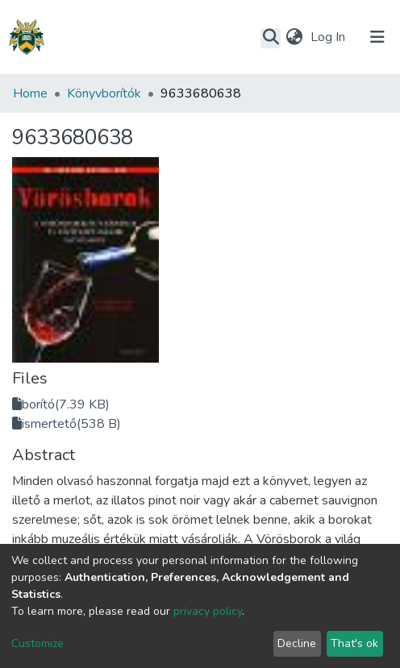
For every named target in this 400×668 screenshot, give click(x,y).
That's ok (354, 643)
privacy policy (207, 611)
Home (30, 93)
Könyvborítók (104, 93)
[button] (294, 37)
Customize (37, 643)
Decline (296, 643)
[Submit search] (270, 38)
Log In (329, 37)
